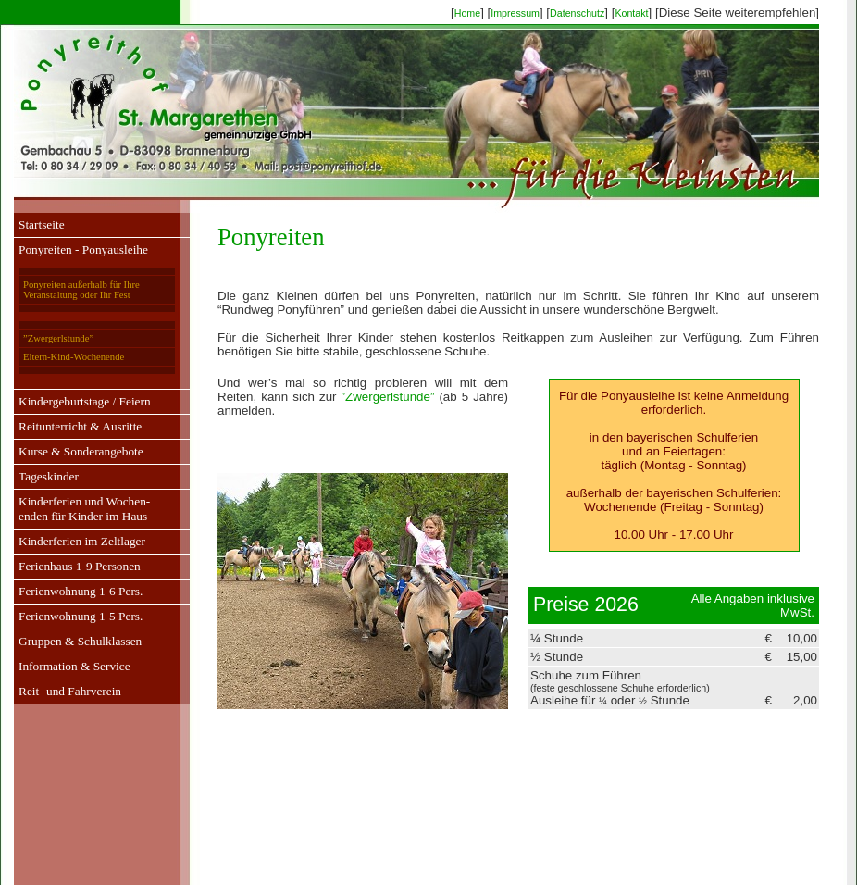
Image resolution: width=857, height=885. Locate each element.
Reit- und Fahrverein (70, 691)
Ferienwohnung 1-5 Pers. (81, 616)
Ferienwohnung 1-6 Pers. (81, 591)
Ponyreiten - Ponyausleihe (83, 249)
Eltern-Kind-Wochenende (73, 357)
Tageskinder (49, 476)
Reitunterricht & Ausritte (80, 426)
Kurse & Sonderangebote (81, 451)
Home (467, 13)
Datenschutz (577, 13)
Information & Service (74, 666)
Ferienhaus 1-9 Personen (80, 566)
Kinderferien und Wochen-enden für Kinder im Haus (84, 508)
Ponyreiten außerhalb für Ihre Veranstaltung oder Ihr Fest (81, 290)
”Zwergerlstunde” (58, 338)
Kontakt (631, 13)
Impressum (515, 13)
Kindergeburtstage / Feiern (85, 401)
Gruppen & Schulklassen (80, 641)
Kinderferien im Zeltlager (82, 541)
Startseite (42, 224)
